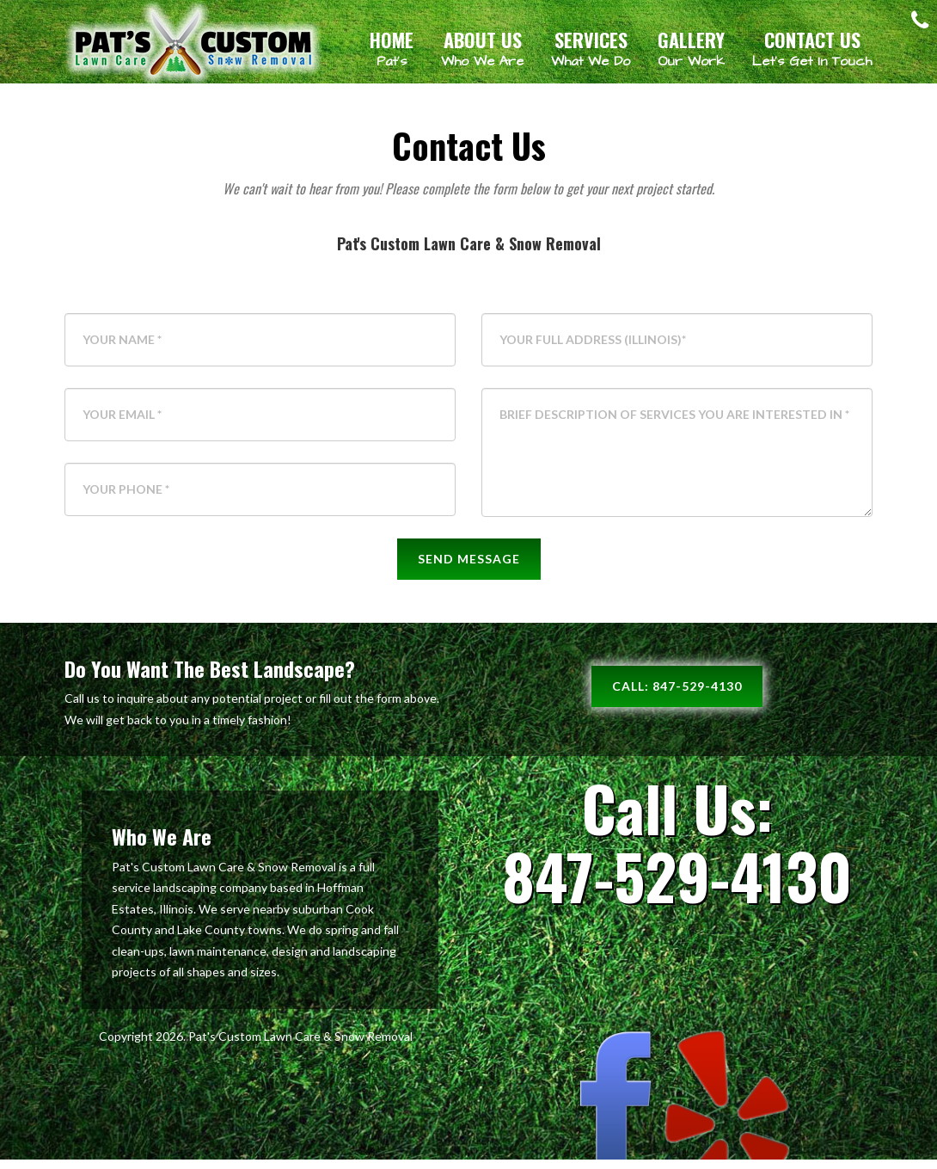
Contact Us (812, 48)
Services (590, 48)
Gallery (691, 48)
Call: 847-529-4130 (677, 695)
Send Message (469, 568)
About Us (482, 48)
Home (391, 48)
